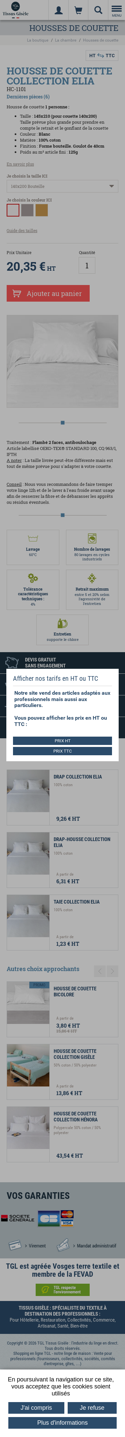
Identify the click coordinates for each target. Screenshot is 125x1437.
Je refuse (92, 1407)
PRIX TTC (62, 751)
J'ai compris (36, 1407)
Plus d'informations (62, 1422)
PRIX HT (63, 740)
